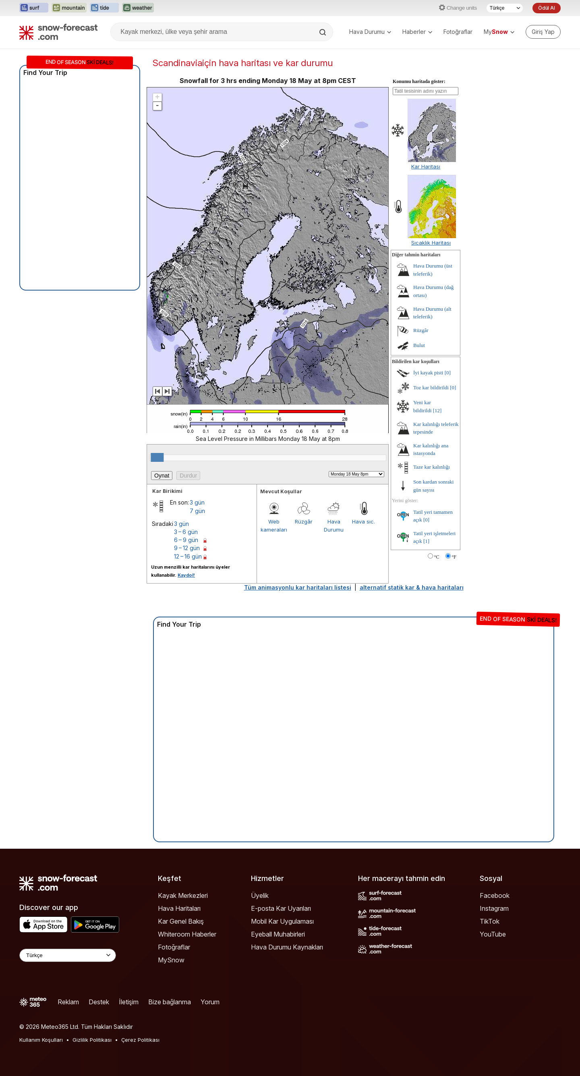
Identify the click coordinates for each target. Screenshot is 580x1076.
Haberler (417, 31)
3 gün (197, 502)
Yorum (210, 1002)
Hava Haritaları (179, 908)
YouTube (493, 934)
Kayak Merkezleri (183, 895)
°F (454, 557)
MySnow (171, 960)
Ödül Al (546, 8)
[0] (448, 373)
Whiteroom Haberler (187, 934)
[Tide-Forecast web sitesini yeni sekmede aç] (104, 8)
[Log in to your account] (543, 32)
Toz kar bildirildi (431, 387)
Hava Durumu (370, 31)
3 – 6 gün (186, 531)
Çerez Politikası (140, 1040)
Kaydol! (186, 575)
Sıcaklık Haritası (431, 242)
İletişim (129, 1002)
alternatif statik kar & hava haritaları (412, 587)
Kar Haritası (425, 166)
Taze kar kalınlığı (431, 467)
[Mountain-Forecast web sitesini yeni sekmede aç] (69, 8)
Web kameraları (274, 525)
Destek (99, 1002)
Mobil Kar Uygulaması (282, 921)
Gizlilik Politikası (92, 1040)
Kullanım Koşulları (41, 1040)
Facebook (495, 895)
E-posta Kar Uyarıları (281, 908)
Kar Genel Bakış (181, 921)
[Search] (323, 32)
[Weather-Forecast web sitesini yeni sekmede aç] (138, 8)
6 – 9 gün (186, 539)
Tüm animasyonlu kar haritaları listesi (297, 587)
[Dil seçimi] (505, 8)
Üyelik (260, 895)
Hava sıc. (363, 521)
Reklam (68, 1002)
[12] (437, 410)
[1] (426, 541)
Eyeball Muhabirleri (278, 934)
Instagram (494, 908)
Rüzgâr (304, 521)
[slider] (157, 457)
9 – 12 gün (187, 547)
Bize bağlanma (169, 1002)
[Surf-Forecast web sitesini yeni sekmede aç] (33, 8)
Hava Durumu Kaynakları (287, 947)
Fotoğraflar (457, 31)
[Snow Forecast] (58, 32)
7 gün (197, 510)
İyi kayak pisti (428, 373)
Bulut (419, 345)
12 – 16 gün (188, 556)
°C (436, 557)
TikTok (489, 921)
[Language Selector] (67, 955)
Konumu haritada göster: (419, 81)
